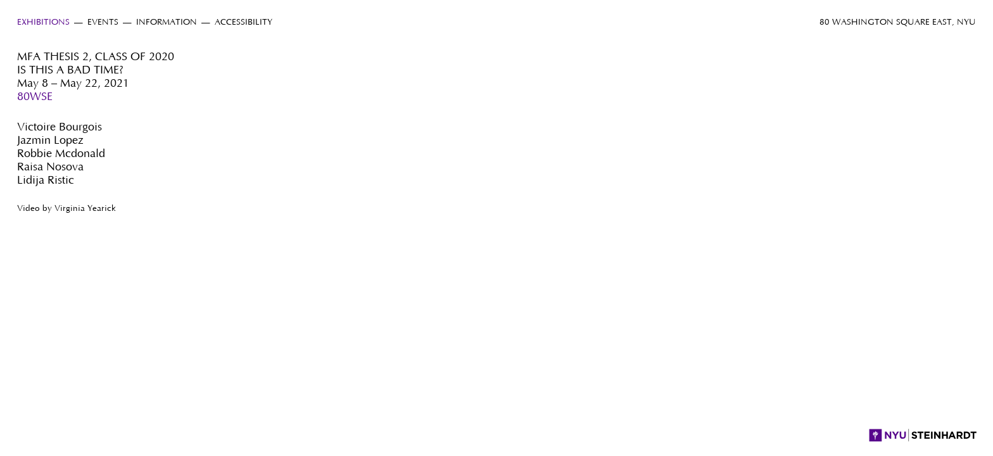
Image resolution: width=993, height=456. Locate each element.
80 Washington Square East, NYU (897, 22)
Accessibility (243, 22)
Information (166, 22)
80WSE (35, 97)
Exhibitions (43, 22)
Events (102, 22)
